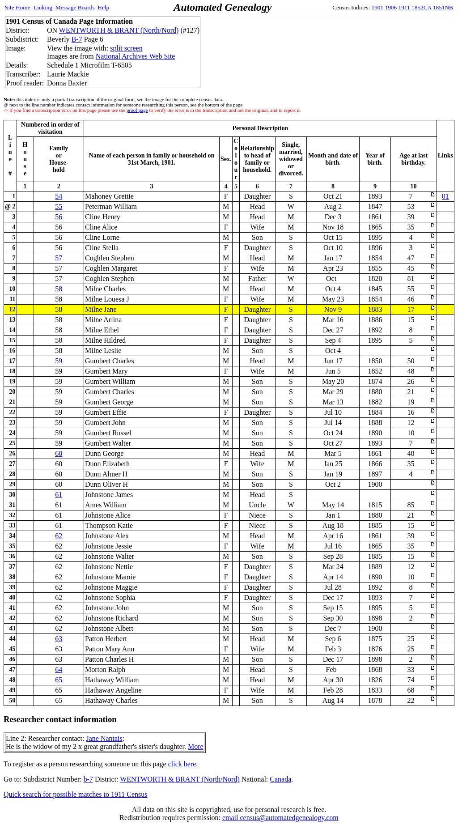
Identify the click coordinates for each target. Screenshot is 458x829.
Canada (280, 779)
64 (58, 669)
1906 (391, 7)
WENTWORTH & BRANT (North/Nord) (119, 30)
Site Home (17, 7)
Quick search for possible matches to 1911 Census (76, 794)
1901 (378, 7)
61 (58, 494)
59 (58, 361)
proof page (137, 110)
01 (445, 196)
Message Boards (75, 7)
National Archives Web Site (135, 56)
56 (58, 217)
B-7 (77, 39)
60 (58, 453)
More (196, 746)
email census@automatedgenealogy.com (280, 817)
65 (58, 680)
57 (58, 258)
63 (58, 638)
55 (58, 206)
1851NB (443, 7)
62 (58, 536)
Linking (43, 7)
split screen (126, 48)
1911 (404, 7)
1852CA (421, 7)
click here (182, 764)
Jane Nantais (104, 738)
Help (103, 7)
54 (58, 196)
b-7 (88, 779)
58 (58, 289)
